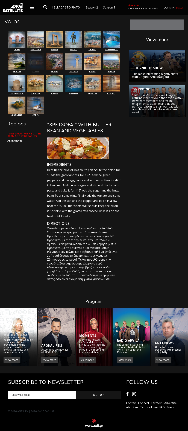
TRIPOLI (16, 63)
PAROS (54, 85)
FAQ (162, 407)
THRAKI (92, 41)
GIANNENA (16, 106)
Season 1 (109, 7)
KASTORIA (35, 41)
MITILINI (92, 85)
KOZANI (111, 85)
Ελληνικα (169, 7)
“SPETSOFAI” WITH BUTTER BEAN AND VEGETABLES (24, 134)
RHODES (73, 63)
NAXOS (54, 41)
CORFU (35, 106)
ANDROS (73, 85)
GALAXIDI (35, 85)
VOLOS (35, 63)
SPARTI (73, 41)
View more (11, 360)
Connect (143, 403)
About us (132, 407)
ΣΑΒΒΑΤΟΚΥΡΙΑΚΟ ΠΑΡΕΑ (143, 7)
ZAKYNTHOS (111, 41)
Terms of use (149, 407)
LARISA (54, 63)
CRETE (92, 63)
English (180, 7)
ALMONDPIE (14, 140)
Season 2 (92, 7)
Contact (131, 403)
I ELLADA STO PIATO (66, 7)
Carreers (157, 403)
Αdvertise (170, 403)
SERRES (111, 63)
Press (170, 407)
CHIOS (16, 41)
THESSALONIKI (16, 85)
